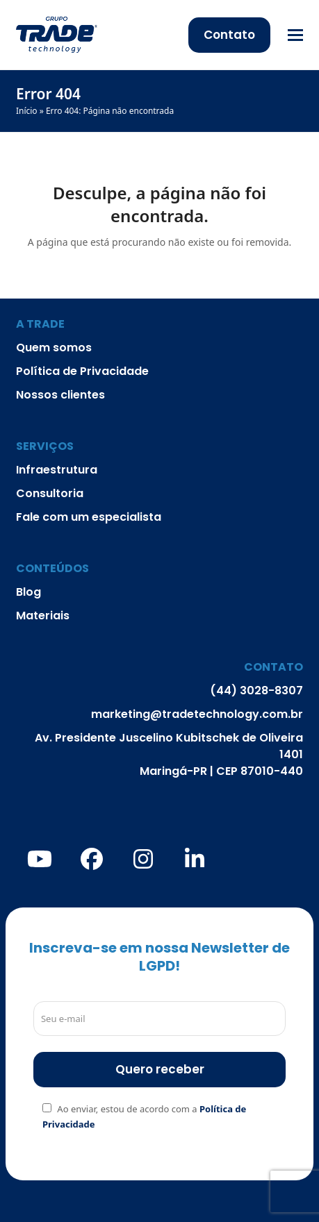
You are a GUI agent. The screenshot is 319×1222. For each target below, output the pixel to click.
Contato (229, 34)
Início (27, 111)
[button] (295, 35)
